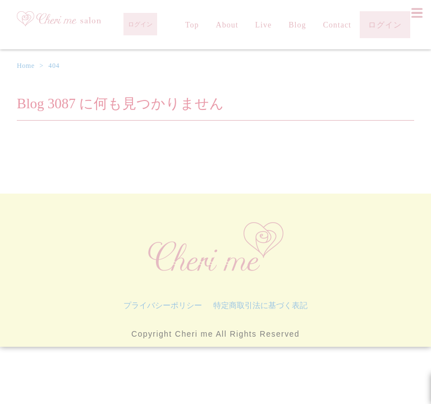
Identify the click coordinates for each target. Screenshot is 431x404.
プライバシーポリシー (162, 305)
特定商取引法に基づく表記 (260, 305)
